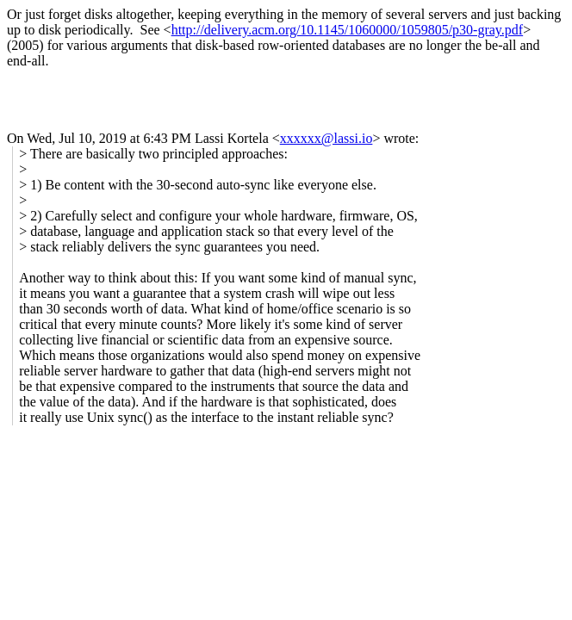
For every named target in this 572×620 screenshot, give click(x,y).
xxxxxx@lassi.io (326, 138)
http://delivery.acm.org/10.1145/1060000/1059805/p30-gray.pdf (347, 29)
